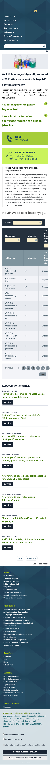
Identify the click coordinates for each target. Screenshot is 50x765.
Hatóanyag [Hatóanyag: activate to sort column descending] (10, 258)
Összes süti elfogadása (25, 752)
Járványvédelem (9, 626)
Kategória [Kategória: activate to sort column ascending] (31, 258)
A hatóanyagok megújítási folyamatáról (18, 107)
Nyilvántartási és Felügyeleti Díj (15, 640)
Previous (9, 368)
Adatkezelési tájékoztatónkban (16, 713)
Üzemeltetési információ (12, 598)
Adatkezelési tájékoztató (12, 592)
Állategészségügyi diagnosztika (15, 612)
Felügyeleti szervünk (11, 584)
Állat (5, 659)
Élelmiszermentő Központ (13, 693)
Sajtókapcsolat (9, 684)
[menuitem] (25, 17)
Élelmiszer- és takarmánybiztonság (16, 620)
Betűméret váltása (46, 51)
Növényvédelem (9, 637)
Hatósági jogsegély (10, 690)
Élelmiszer (7, 657)
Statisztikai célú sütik (13, 734)
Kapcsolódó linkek (10, 590)
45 (48, 368)
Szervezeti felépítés (10, 578)
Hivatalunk (7, 572)
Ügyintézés (8, 653)
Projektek (7, 587)
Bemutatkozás (8, 576)
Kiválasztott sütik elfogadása (25, 758)
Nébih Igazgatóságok (11, 676)
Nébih (13, 4)
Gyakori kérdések (11, 704)
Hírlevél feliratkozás (10, 696)
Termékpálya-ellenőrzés (12, 645)
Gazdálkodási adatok (11, 581)
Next (43, 374)
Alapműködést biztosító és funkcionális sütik (24, 745)
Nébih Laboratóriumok (11, 679)
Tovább (7, 402)
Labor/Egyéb (8, 665)
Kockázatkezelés (9, 631)
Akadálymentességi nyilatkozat (15, 595)
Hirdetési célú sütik (12, 739)
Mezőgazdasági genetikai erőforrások (17, 634)
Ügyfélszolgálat (9, 687)
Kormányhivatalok (10, 682)
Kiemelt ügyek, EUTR (11, 629)
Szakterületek (9, 606)
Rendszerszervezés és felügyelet (15, 642)
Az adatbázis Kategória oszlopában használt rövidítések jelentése (21, 121)
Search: (23, 223)
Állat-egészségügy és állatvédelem (16, 609)
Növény (6, 662)
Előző (20, 558)
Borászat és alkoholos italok (14, 618)
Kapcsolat (7, 673)
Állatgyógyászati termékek (13, 615)
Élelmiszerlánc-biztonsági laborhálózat (18, 623)
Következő (31, 558)
